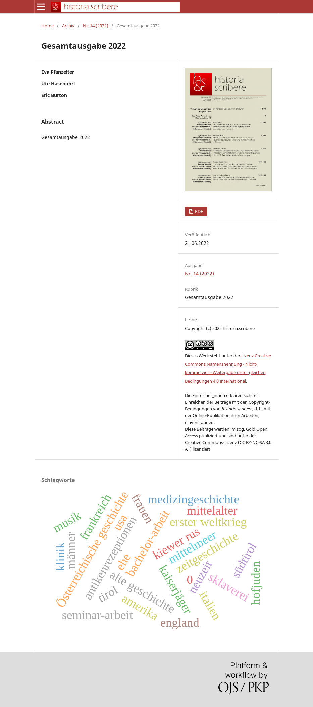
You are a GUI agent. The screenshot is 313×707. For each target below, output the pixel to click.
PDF (198, 211)
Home (47, 26)
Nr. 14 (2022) (95, 26)
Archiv (68, 26)
